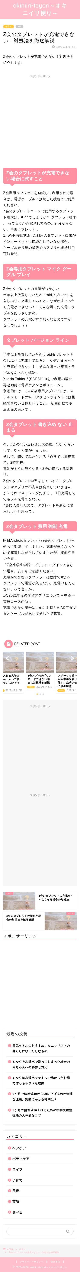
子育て (8, 26)
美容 (15, 1191)
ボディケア (20, 1158)
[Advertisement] (40, 119)
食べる (17, 1212)
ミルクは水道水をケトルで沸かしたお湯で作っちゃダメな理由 (41, 1080)
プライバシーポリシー (31, 1262)
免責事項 (55, 1262)
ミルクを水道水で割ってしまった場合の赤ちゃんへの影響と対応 (41, 1064)
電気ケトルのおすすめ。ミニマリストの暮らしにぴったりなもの (41, 1048)
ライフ (17, 1169)
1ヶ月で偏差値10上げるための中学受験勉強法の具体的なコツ (42, 1113)
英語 (15, 1201)
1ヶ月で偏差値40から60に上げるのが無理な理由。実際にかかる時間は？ (42, 1096)
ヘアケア (19, 1148)
